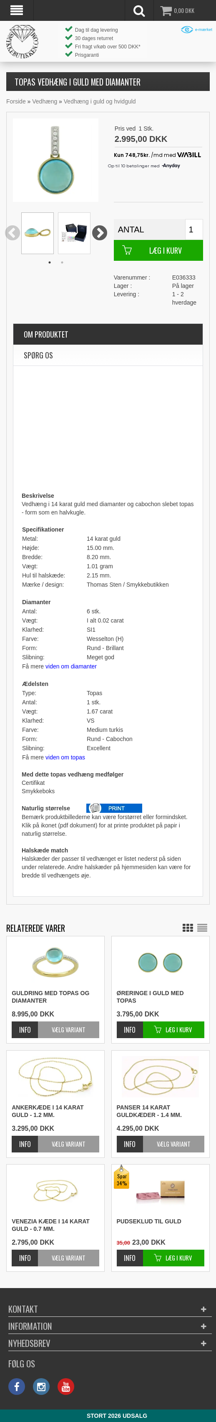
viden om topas (65, 757)
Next (100, 234)
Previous (12, 234)
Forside (16, 101)
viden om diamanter (71, 666)
